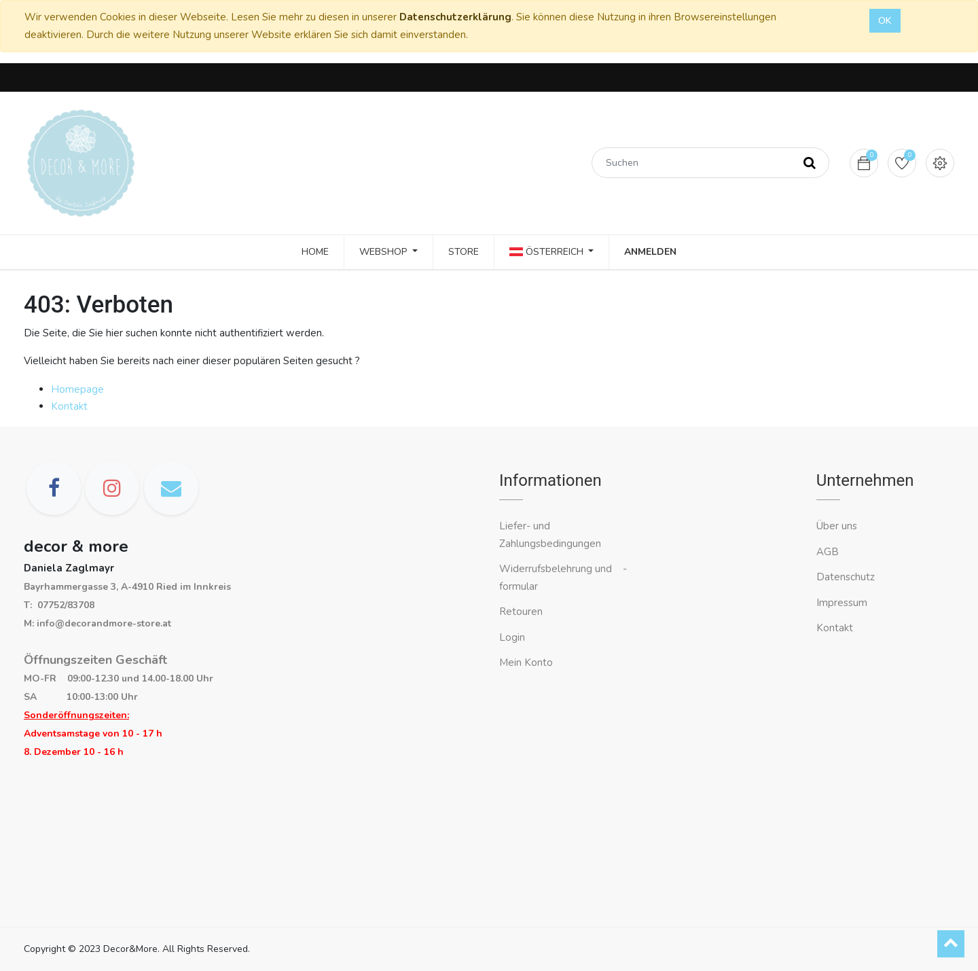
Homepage (77, 389)
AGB (827, 552)
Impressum (843, 603)
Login (512, 637)
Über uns (836, 526)
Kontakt (69, 406)
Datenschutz (845, 577)
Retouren (521, 611)
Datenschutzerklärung (455, 17)
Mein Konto (526, 662)
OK (885, 20)
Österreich (547, 251)
